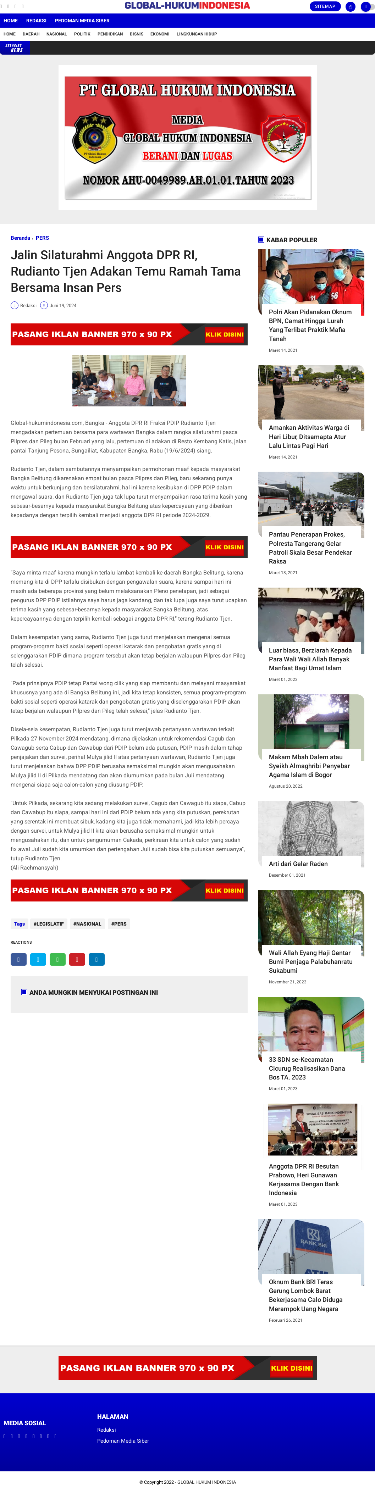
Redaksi (36, 20)
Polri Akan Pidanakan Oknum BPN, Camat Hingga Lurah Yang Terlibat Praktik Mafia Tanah (310, 325)
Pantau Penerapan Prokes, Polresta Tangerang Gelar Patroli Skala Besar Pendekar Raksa (310, 548)
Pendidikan (110, 34)
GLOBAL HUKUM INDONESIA (206, 1482)
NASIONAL (88, 924)
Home (11, 20)
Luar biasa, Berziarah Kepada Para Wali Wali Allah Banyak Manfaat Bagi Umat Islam (310, 659)
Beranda (20, 238)
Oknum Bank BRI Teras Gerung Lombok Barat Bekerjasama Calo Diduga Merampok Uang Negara (306, 1295)
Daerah (31, 34)
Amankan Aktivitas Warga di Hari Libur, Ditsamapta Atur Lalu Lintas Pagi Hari (309, 436)
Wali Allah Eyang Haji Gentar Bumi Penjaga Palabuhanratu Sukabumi (311, 961)
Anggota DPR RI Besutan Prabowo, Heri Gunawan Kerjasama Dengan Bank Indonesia (304, 1179)
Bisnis (136, 34)
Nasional (56, 34)
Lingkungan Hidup (197, 34)
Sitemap (325, 6)
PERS (42, 238)
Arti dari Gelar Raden (298, 863)
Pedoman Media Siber (82, 20)
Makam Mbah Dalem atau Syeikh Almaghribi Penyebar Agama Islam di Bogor (309, 765)
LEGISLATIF (50, 924)
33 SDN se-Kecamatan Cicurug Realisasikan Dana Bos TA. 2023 (307, 1068)
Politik (82, 34)
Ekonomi (160, 34)
